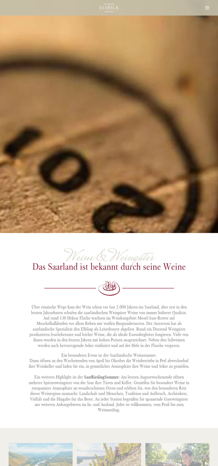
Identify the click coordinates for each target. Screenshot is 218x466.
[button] (207, 7)
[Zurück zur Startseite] (109, 7)
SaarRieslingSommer (101, 377)
